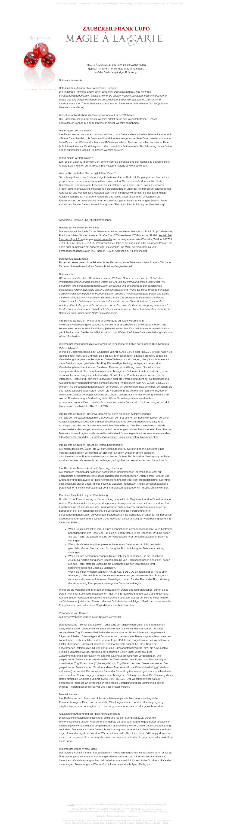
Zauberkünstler (70, 821)
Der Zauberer (94, 3)
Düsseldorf (111, 823)
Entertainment (149, 821)
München (86, 823)
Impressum (133, 816)
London (157, 823)
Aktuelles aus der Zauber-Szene (150, 3)
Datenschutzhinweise (116, 816)
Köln (102, 823)
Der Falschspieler (110, 3)
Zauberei (137, 821)
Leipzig (131, 823)
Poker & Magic (127, 3)
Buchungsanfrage (174, 3)
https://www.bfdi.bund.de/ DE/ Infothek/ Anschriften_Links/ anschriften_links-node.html (108, 437)
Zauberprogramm (123, 821)
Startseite (100, 816)
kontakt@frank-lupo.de (152, 809)
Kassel (95, 823)
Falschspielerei (164, 821)
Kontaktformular (103, 239)
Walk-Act (82, 3)
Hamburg (76, 823)
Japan (165, 823)
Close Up (72, 3)
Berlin (68, 823)
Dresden (139, 823)
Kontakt (71, 804)
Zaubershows (60, 3)
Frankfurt (122, 823)
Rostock (149, 823)
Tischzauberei (92, 821)
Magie (81, 821)
